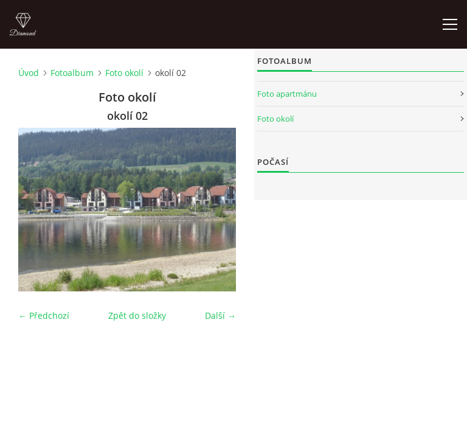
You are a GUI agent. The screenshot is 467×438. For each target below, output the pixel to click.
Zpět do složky (137, 315)
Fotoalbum (72, 72)
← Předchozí (43, 315)
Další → (220, 315)
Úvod (28, 72)
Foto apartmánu (287, 93)
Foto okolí (124, 72)
